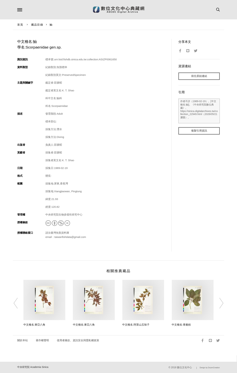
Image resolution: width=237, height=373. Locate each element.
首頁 (20, 24)
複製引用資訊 (199, 130)
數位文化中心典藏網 (118, 9)
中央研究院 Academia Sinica (32, 367)
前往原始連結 (199, 76)
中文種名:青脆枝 (181, 324)
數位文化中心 (184, 367)
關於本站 (22, 340)
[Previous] (19, 303)
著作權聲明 (42, 340)
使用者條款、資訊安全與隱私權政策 (78, 340)
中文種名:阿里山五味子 (135, 324)
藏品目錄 (37, 24)
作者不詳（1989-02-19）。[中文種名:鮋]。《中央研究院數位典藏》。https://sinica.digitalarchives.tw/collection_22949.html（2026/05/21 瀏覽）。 (199, 111)
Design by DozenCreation (210, 368)
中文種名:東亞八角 (34, 324)
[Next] (218, 303)
